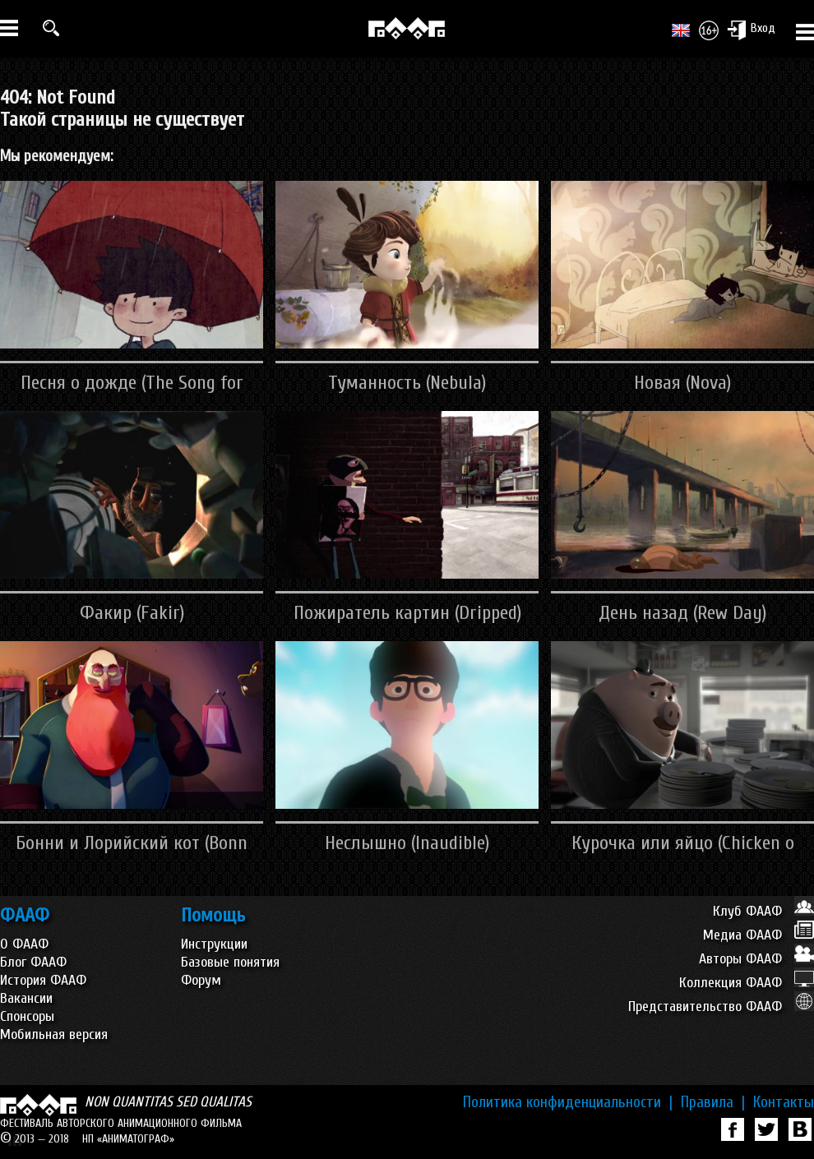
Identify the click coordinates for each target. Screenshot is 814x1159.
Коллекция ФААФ (746, 982)
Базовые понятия (230, 962)
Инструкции (214, 944)
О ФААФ (24, 944)
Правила (713, 1102)
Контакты (783, 1102)
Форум (201, 980)
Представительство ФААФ (721, 1006)
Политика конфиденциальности (568, 1102)
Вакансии (26, 998)
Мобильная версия (54, 1034)
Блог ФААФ (33, 962)
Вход (751, 30)
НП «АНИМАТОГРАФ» (128, 1139)
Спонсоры (27, 1016)
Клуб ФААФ (763, 911)
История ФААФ (43, 980)
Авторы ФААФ (756, 958)
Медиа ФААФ (758, 935)
